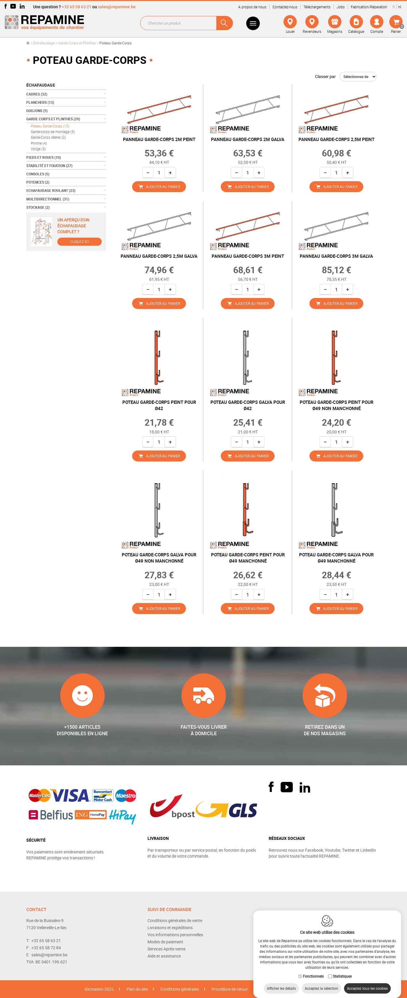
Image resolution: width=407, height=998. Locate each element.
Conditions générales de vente (174, 920)
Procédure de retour (230, 989)
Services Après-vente (166, 949)
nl (399, 6)
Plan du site (137, 989)
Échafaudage (44, 42)
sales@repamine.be (117, 6)
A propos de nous (252, 6)
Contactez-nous (285, 6)
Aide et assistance (164, 956)
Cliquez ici (79, 241)
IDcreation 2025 (99, 989)
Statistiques (342, 970)
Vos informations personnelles (175, 934)
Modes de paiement (165, 941)
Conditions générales (179, 989)
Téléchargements (317, 6)
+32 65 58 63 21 (76, 6)
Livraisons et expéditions (170, 927)
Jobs (341, 6)
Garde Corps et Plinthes (77, 42)
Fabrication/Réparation (369, 6)
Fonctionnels (313, 970)
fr (394, 6)
